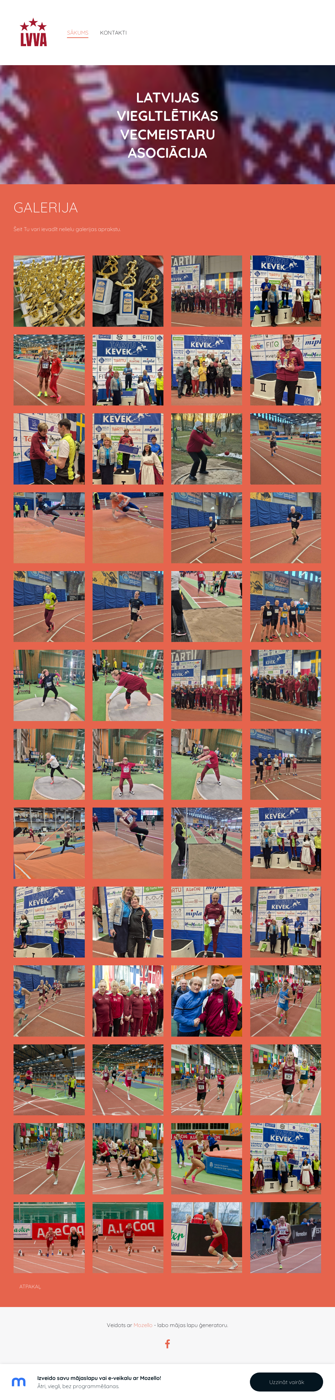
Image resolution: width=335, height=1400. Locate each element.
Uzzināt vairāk (286, 1382)
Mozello (143, 1325)
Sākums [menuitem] (77, 32)
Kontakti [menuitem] (113, 32)
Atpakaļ (30, 1286)
